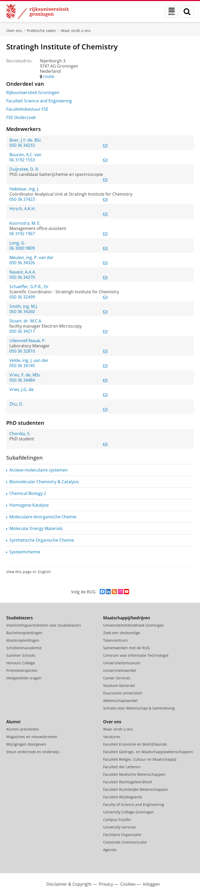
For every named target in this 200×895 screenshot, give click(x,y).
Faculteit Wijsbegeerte (122, 796)
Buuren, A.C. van (25, 154)
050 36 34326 (22, 263)
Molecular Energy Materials (36, 528)
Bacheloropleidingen (24, 632)
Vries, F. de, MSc (25, 375)
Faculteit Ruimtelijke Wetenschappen (135, 789)
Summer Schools (20, 655)
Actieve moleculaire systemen (38, 470)
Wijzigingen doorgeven (26, 744)
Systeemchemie (24, 551)
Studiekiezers (19, 617)
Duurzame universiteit (122, 693)
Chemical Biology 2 (27, 493)
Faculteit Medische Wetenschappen (134, 774)
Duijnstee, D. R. (24, 169)
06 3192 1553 (22, 160)
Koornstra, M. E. (25, 223)
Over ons (14, 30)
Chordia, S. (19, 433)
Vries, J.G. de (21, 389)
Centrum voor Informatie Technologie (135, 655)
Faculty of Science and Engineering (133, 804)
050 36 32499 (22, 297)
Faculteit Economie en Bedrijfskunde (135, 744)
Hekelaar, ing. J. (24, 189)
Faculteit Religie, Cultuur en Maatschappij (139, 759)
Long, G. (17, 243)
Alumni (13, 721)
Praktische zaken (41, 30)
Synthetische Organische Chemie (41, 540)
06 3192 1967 (22, 233)
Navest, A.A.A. (22, 272)
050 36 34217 (22, 331)
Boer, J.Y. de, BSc (25, 140)
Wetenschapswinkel (120, 700)
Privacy (106, 884)
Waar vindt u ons (76, 30)
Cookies (128, 884)
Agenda (109, 849)
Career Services (116, 677)
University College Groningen (128, 812)
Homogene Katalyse (29, 505)
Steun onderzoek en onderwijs (32, 751)
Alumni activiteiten (22, 729)
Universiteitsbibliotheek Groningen (133, 625)
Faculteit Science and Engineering (39, 101)
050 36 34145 (22, 365)
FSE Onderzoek (21, 117)
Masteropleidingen (22, 640)
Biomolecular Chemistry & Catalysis (44, 481)
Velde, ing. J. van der (28, 360)
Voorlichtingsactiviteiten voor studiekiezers (43, 625)
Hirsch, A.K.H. (22, 208)
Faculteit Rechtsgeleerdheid (127, 781)
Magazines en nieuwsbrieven (31, 736)
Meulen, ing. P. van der (31, 257)
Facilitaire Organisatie (122, 834)
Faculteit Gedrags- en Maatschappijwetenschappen (148, 751)
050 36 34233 (22, 145)
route (48, 76)
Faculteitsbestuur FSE (27, 109)
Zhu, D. (16, 404)
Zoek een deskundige (121, 632)
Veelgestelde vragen (23, 677)
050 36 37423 (22, 199)
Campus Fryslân (117, 819)
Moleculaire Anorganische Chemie (42, 516)
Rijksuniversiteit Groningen (32, 92)
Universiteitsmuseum (121, 662)
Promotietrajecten (22, 670)
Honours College (20, 662)
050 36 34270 (22, 277)
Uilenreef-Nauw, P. (27, 340)
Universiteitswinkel (119, 670)
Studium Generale (119, 685)
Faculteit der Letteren (122, 766)
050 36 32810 (22, 351)
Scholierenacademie (24, 647)
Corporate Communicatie (125, 842)
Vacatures (111, 736)
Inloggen (151, 884)
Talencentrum (115, 640)
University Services (119, 827)
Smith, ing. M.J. (23, 306)
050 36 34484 (22, 380)
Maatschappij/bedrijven (126, 617)
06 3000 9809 (22, 248)
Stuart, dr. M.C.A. (25, 321)
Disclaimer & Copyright (69, 884)
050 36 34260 (22, 311)
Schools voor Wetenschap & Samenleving (139, 708)
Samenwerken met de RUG (126, 647)
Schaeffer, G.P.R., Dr (29, 286)
